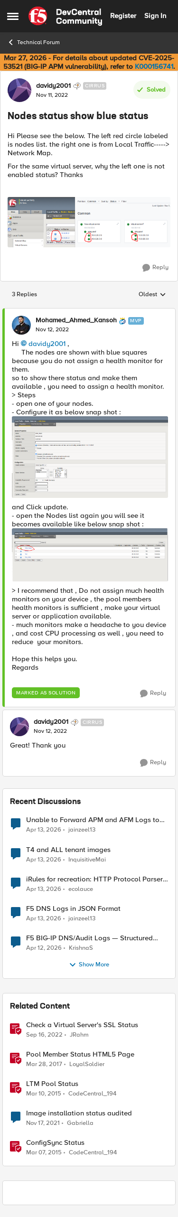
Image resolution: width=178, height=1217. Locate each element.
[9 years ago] (44, 1064)
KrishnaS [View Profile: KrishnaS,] (81, 947)
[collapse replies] (89, 313)
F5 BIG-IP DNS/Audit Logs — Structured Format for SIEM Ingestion (89, 938)
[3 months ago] (43, 830)
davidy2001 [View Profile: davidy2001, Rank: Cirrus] (53, 86)
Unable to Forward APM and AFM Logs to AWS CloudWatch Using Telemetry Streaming (92, 820)
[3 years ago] (44, 1035)
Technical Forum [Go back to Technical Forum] (33, 42)
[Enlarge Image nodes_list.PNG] (90, 554)
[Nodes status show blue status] (52, 330)
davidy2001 (47, 343)
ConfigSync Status (55, 1143)
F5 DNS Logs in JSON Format (73, 909)
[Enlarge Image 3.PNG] (89, 222)
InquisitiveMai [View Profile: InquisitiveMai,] (87, 859)
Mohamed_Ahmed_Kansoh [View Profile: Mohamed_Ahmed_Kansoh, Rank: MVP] (76, 320)
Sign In (155, 15)
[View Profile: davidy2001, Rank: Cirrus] (19, 90)
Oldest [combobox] (152, 295)
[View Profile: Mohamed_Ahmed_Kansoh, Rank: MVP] (21, 325)
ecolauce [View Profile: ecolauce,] (80, 888)
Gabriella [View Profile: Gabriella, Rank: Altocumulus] (80, 1122)
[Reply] (155, 268)
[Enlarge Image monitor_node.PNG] (90, 457)
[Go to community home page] (65, 16)
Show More (89, 965)
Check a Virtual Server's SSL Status (82, 1025)
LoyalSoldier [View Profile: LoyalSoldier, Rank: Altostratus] (86, 1063)
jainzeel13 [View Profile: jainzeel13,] (81, 829)
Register (123, 15)
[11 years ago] (43, 1093)
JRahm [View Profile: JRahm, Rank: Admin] (79, 1034)
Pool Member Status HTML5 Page (80, 1054)
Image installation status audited (79, 1113)
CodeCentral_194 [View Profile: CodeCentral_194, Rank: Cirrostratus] (92, 1093)
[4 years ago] (43, 1123)
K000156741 (154, 66)
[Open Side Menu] (12, 16)
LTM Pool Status (52, 1084)
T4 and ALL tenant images (68, 850)
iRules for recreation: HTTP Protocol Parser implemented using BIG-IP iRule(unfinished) (94, 879)
